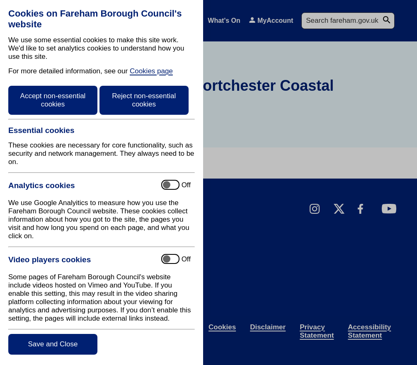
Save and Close (53, 344)
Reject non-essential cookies (144, 100)
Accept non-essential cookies (53, 100)
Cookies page (151, 71)
